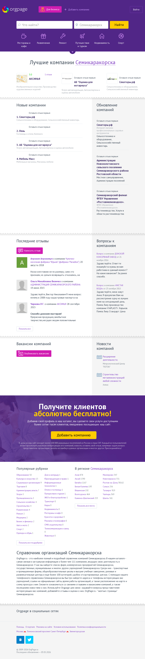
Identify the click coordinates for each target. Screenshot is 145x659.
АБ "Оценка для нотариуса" (83, 83)
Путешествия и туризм (54, 493)
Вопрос (100, 253)
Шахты (106, 498)
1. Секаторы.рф (25, 117)
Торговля (20, 486)
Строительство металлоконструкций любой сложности (113, 377)
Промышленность (24, 498)
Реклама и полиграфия (54, 521)
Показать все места (86, 505)
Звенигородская (77, 631)
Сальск (106, 486)
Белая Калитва (81, 486)
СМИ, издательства (53, 524)
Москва (19, 631)
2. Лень (20, 131)
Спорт (19, 529)
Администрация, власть (26, 490)
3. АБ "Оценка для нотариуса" (34, 145)
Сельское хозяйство (25, 502)
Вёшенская (80, 490)
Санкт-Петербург (58, 631)
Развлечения (22, 510)
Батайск (78, 482)
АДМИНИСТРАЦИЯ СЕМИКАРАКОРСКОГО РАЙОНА (55, 284)
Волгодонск (80, 494)
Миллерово (108, 475)
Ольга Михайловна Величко (45, 281)
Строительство (23, 506)
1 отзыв (48, 74)
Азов (77, 475)
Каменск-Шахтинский (84, 498)
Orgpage (14, 9)
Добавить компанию (77, 9)
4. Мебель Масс (25, 159)
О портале (30, 627)
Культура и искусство (25, 478)
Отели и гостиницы (52, 490)
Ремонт (19, 513)
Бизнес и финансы (24, 521)
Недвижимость (51, 509)
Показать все (25, 328)
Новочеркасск (109, 478)
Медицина (21, 517)
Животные (49, 535)
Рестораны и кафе (52, 513)
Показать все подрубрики (30, 542)
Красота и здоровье (53, 517)
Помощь (20, 627)
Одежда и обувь (24, 533)
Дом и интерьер (51, 475)
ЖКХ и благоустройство (55, 497)
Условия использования (65, 627)
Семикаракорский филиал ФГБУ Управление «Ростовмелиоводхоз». (112, 198)
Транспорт (49, 501)
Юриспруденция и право (55, 478)
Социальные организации (28, 482)
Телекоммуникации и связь (56, 528)
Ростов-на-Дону (110, 482)
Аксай (77, 478)
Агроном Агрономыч (41, 258)
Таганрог (107, 490)
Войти (136, 9)
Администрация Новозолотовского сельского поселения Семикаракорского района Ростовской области (113, 167)
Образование (22, 475)
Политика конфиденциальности (91, 627)
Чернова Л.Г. (37, 304)
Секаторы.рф (127, 82)
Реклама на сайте (44, 627)
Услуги (19, 494)
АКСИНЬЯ (34, 79)
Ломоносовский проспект (38, 631)
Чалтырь (106, 494)
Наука (47, 505)
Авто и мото (21, 525)
